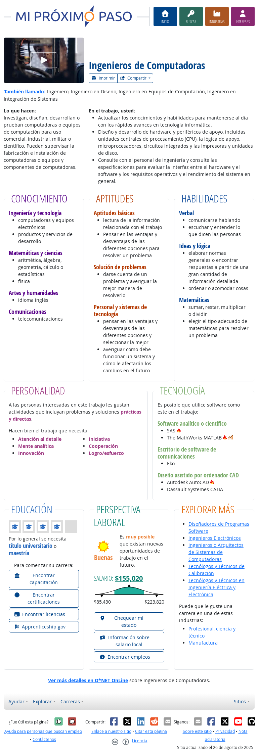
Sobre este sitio (197, 731)
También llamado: (24, 91)
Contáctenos (44, 739)
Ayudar (16, 701)
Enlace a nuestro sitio (111, 731)
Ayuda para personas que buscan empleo (43, 731)
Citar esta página (151, 731)
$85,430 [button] (102, 602)
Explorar (42, 701)
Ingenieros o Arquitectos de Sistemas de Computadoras (216, 552)
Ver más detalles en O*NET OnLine (88, 680)
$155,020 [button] (129, 578)
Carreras (70, 701)
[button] (179, 430)
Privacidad (225, 731)
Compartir (133, 78)
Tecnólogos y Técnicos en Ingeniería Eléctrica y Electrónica (216, 587)
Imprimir (103, 78)
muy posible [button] (140, 536)
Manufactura (203, 643)
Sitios (240, 701)
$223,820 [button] (154, 602)
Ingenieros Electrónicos (214, 538)
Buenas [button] (103, 558)
